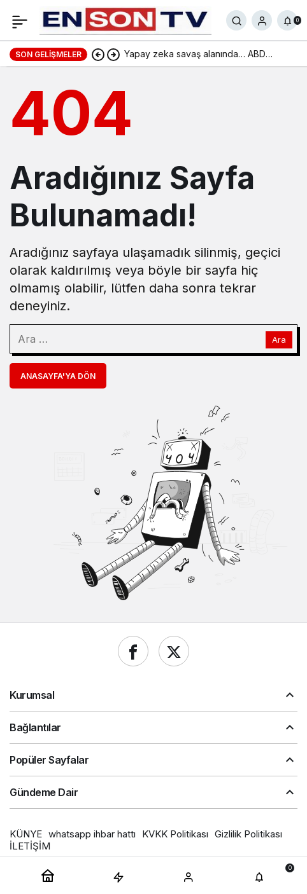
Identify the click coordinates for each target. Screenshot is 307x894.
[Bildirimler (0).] (287, 20)
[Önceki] (98, 54)
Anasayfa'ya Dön (58, 376)
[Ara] (236, 20)
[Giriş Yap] (262, 20)
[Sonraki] (113, 54)
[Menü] (20, 20)
